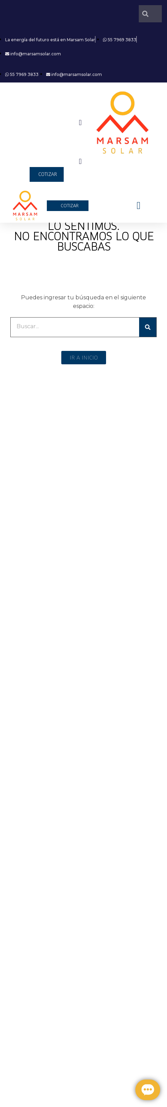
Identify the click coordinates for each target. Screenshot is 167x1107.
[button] (80, 122)
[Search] (147, 327)
